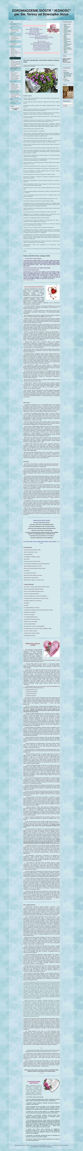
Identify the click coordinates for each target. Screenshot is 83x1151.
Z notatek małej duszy (15, 75)
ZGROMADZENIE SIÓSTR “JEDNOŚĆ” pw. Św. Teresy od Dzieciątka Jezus (41, 12)
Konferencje (13, 74)
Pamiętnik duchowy (15, 87)
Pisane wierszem (14, 79)
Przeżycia (13, 83)
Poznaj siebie (13, 65)
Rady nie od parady (15, 78)
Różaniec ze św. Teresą (15, 52)
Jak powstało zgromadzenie (16, 35)
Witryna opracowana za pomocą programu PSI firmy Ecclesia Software (41, 1147)
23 (58, 248)
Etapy (12, 60)
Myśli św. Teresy (14, 53)
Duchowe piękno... (14, 68)
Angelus (65, 51)
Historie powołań (14, 85)
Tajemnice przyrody (15, 93)
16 (45, 248)
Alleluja (65, 52)
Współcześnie (13, 39)
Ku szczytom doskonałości (16, 61)
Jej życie (12, 48)
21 (54, 248)
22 (56, 248)
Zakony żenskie (67, 24)
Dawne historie (14, 88)
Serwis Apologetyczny (67, 26)
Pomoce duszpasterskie (67, 33)
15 (44, 248)
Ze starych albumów (15, 38)
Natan (65, 36)
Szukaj (65, 105)
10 (35, 248)
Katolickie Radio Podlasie (67, 42)
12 (39, 248)
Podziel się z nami (14, 101)
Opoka (65, 35)
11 (37, 248)
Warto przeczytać (14, 76)
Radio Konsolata (67, 30)
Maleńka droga (67, 39)
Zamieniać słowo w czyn (16, 62)
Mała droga (13, 49)
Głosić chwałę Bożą (15, 97)
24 (59, 248)
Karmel (65, 46)
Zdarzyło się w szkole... (15, 89)
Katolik (65, 40)
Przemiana (66, 27)
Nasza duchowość (14, 29)
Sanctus (65, 29)
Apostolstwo (13, 32)
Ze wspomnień (14, 37)
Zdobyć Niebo (13, 56)
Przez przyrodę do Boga (16, 94)
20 (53, 248)
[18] (49, 248)
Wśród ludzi (13, 44)
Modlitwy (12, 71)
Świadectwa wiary (14, 84)
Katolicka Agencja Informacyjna (68, 44)
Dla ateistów (13, 96)
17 (47, 248)
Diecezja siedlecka (68, 49)
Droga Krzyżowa (14, 51)
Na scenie (13, 55)
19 (51, 248)
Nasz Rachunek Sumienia (16, 66)
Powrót (24, 251)
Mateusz (65, 37)
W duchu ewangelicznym (16, 64)
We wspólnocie (14, 43)
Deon (65, 50)
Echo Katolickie (67, 47)
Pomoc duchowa (67, 31)
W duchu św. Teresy (15, 30)
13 (40, 248)
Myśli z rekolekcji (14, 72)
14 (42, 248)
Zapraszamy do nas (15, 25)
